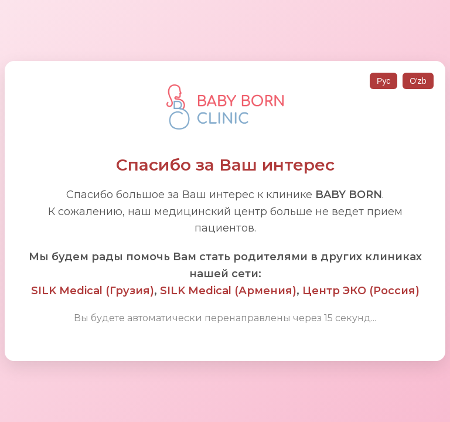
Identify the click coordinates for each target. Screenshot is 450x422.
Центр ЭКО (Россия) (361, 290)
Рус (383, 81)
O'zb (418, 81)
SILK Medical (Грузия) (92, 290)
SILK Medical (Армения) (228, 290)
